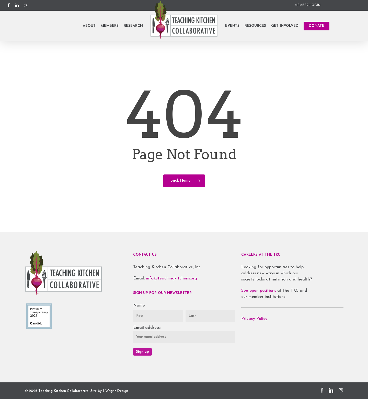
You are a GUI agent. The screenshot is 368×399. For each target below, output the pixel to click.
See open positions (259, 291)
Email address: (146, 328)
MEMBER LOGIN (307, 5)
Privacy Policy (254, 319)
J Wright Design (115, 391)
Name (139, 305)
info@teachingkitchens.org (171, 278)
